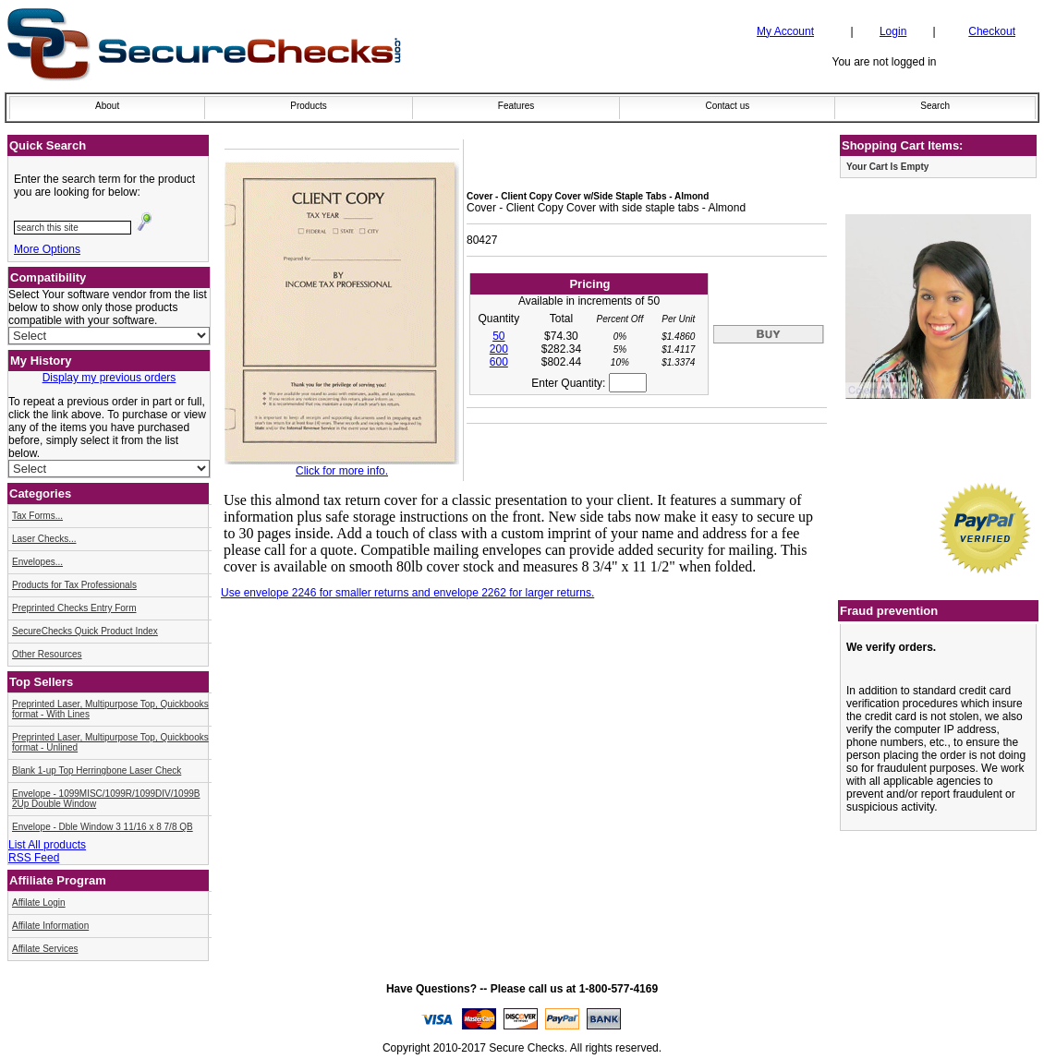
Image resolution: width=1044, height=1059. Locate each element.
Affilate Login (39, 902)
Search (935, 106)
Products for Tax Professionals (74, 585)
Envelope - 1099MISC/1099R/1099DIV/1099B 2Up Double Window (106, 798)
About (107, 106)
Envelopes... (37, 562)
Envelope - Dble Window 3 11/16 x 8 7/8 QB (102, 827)
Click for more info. (342, 470)
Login (893, 31)
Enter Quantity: (588, 383)
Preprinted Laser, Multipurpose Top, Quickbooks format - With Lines (110, 709)
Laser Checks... (44, 539)
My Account (785, 31)
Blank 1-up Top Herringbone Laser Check (96, 770)
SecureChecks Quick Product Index (85, 631)
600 (499, 361)
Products (308, 106)
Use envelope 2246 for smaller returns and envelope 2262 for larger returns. (407, 592)
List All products (47, 844)
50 (498, 336)
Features (516, 106)
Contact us (727, 106)
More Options (47, 249)
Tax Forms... (37, 516)
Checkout (991, 31)
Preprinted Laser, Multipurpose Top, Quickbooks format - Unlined (110, 742)
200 (499, 349)
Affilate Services (45, 949)
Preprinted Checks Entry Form (74, 608)
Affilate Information (50, 926)
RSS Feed (33, 857)
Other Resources (47, 654)
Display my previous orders (109, 377)
